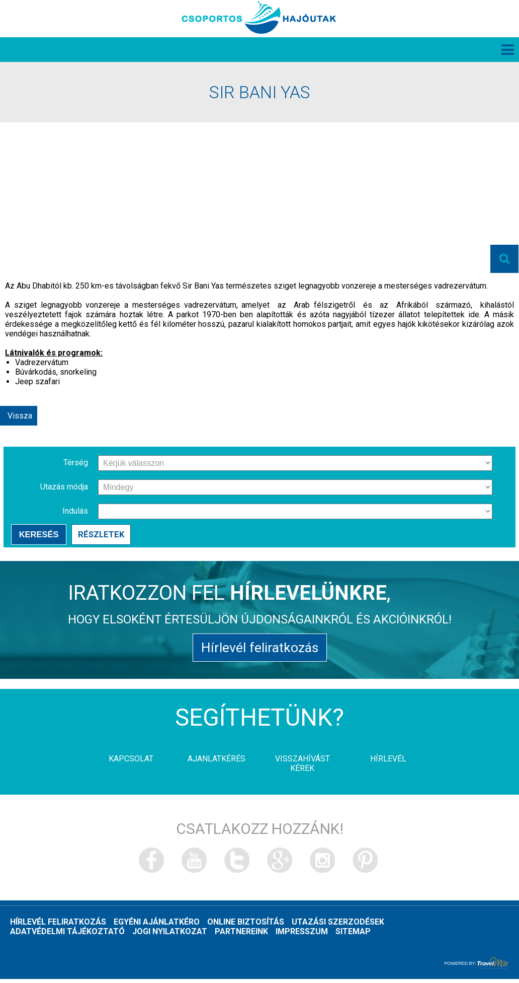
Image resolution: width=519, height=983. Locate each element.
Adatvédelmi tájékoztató (67, 935)
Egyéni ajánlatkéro (157, 926)
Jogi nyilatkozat (169, 935)
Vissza (20, 417)
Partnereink (241, 935)
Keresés (38, 536)
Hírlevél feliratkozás (259, 651)
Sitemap (353, 935)
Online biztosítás (245, 926)
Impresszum (302, 935)
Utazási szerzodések (338, 926)
